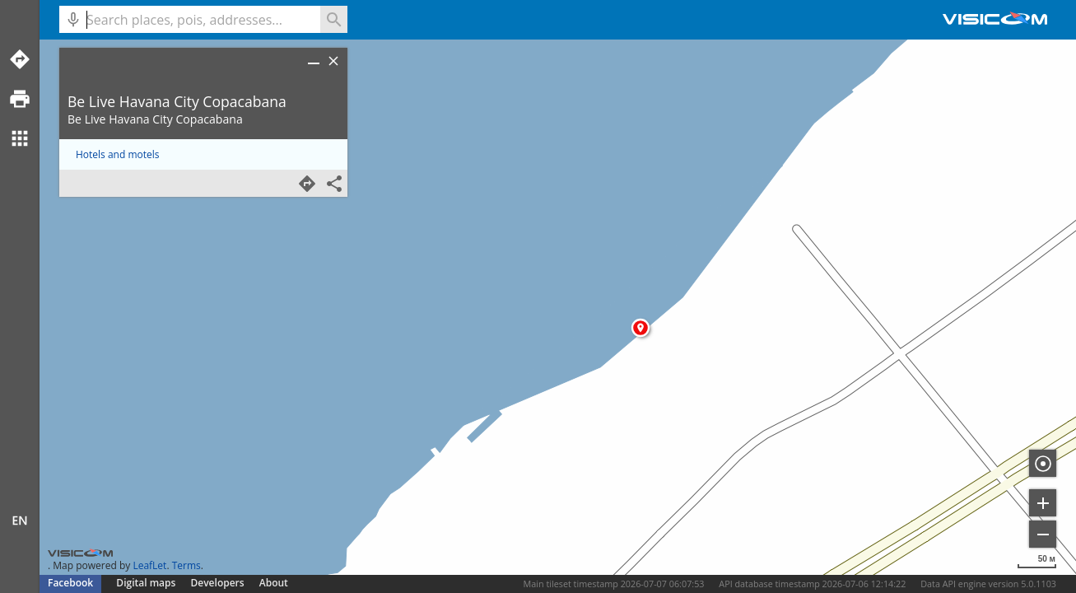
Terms (186, 565)
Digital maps (147, 583)
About (273, 583)
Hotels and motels (118, 154)
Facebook (70, 583)
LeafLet (149, 565)
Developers (218, 583)
